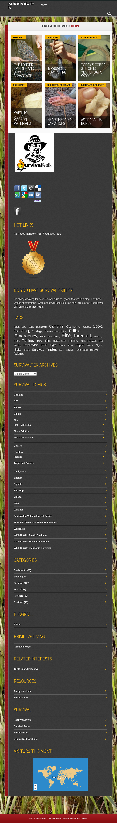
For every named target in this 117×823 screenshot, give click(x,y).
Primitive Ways (22, 646)
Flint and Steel (59, 341)
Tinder (51, 349)
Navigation (20, 471)
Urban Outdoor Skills (26, 739)
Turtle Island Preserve (86, 350)
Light (53, 345)
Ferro (42, 336)
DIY (64, 331)
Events (18, 576)
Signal (99, 345)
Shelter (90, 345)
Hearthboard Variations (59, 121)
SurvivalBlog (21, 732)
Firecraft (18, 37)
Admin (17, 624)
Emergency (25, 335)
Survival (37, 349)
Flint (48, 340)
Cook (97, 326)
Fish (16, 340)
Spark (27, 350)
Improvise (31, 345)
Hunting (17, 345)
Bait (16, 326)
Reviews (18, 602)
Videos (18, 497)
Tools (61, 350)
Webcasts (19, 528)
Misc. (95, 37)
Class (86, 326)
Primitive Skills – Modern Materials (22, 117)
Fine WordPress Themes (76, 818)
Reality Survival (23, 719)
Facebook (17, 211)
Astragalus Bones (91, 121)
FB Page (19, 233)
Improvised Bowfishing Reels (56, 72)
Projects (18, 595)
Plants (70, 345)
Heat (101, 341)
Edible (75, 330)
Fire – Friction (22, 431)
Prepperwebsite (23, 691)
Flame (39, 341)
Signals (18, 484)
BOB (24, 327)
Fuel (82, 340)
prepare (80, 345)
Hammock (91, 341)
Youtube (49, 233)
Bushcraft (52, 37)
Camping (73, 326)
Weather (18, 509)
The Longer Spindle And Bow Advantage (24, 70)
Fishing (27, 340)
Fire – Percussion (24, 437)
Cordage (37, 331)
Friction (72, 340)
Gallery (18, 445)
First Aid (97, 337)
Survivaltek (41, 818)
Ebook (17, 407)
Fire (66, 335)
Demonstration (52, 331)
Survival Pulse (22, 726)
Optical (62, 345)
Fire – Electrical (22, 424)
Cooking (21, 331)
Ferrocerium (53, 337)
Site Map (19, 490)
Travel (69, 349)
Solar (18, 349)
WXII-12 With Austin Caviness (30, 535)
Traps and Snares (24, 463)
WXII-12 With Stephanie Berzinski (32, 548)
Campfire (56, 326)
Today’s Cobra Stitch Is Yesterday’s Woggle (93, 70)
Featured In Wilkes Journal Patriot (33, 516)
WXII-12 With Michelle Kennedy (31, 541)
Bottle (31, 327)
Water (18, 354)
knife (44, 345)
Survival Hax (21, 697)
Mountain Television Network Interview (35, 522)
